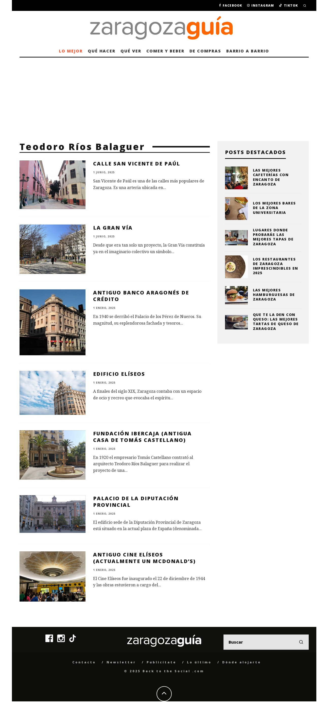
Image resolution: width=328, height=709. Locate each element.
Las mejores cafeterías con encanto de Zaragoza (271, 177)
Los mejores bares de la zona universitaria (274, 208)
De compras (205, 51)
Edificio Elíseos (119, 373)
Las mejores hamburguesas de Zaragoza (274, 295)
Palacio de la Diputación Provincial (136, 501)
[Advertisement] (164, 95)
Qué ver (130, 51)
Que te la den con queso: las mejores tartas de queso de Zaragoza (276, 321)
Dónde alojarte (241, 662)
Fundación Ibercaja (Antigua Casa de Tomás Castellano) (142, 436)
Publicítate (161, 662)
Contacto (84, 662)
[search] (301, 642)
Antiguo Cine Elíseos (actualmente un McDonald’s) (144, 558)
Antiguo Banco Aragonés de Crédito (141, 296)
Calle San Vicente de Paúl (136, 163)
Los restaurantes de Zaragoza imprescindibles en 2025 (275, 266)
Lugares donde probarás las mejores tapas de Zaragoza (273, 237)
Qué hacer (101, 51)
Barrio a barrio (247, 51)
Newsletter (121, 662)
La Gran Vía (113, 227)
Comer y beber (165, 51)
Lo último (199, 662)
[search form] (266, 642)
